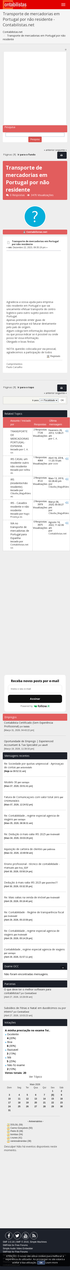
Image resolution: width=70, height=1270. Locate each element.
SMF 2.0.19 (8, 1242)
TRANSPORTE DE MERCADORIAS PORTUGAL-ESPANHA (19, 439)
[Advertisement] (34, 88)
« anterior (49, 150)
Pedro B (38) (16, 1131)
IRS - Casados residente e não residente (19, 506)
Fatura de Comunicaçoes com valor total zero (31, 797)
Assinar (35, 698)
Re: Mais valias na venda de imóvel (25, 897)
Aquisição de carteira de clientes (23, 849)
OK (41, 1263)
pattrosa (51, 849)
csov (55, 463)
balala (27, 726)
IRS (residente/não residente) (19, 483)
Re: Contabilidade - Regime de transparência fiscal (34, 912)
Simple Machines (38, 1242)
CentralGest (30, 993)
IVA (11, 453)
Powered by (35, 706)
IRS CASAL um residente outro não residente (19, 462)
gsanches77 (52, 882)
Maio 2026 (35, 1084)
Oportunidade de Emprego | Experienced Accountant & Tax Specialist (28, 743)
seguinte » (61, 150)
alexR (45, 745)
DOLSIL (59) (16, 1124)
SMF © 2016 (22, 1242)
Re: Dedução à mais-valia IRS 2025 (25, 834)
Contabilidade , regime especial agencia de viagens (34, 949)
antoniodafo (26, 767)
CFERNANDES (11, 801)
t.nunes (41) (16, 1137)
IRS (11, 473)
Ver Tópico (35, 1076)
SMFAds (7, 1245)
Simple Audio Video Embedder (18, 1248)
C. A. (26, 449)
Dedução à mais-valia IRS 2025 (22, 882)
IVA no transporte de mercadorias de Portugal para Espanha (19, 531)
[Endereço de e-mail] (35, 689)
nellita (27, 469)
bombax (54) (16, 1134)
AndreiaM (55, 834)
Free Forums (21, 1245)
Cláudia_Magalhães (20, 493)
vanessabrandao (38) (20, 1141)
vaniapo (25, 782)
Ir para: (35, 400)
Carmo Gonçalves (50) (21, 1128)
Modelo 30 (10, 782)
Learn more (52, 1262)
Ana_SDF (23, 868)
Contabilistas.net (36, 231)
